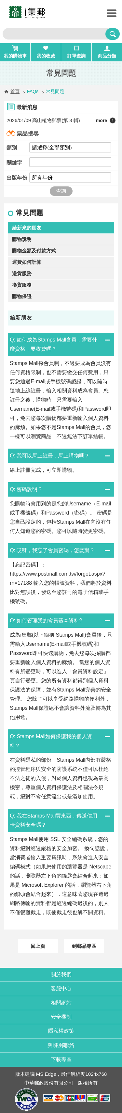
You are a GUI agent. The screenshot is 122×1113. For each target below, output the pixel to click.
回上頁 (38, 946)
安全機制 (61, 1017)
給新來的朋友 (26, 228)
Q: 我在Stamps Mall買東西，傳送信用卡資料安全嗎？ (53, 820)
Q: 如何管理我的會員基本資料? (46, 620)
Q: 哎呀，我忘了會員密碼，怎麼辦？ (52, 550)
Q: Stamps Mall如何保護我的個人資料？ (51, 741)
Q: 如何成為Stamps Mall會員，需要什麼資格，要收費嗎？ (53, 344)
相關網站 (61, 1003)
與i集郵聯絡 (61, 1045)
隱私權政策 (61, 1031)
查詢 (61, 191)
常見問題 (55, 91)
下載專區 (61, 1059)
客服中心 (61, 988)
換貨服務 (22, 285)
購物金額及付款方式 (34, 250)
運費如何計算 (26, 262)
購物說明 (22, 239)
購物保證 (22, 296)
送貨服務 (22, 273)
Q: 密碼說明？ (26, 489)
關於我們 (61, 974)
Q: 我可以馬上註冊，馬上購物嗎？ (49, 455)
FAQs (32, 91)
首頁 (15, 91)
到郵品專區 (84, 946)
